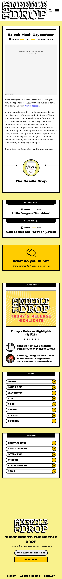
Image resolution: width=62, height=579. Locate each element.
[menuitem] (11, 576)
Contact (49, 576)
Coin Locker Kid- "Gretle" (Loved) (31, 232)
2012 (27, 39)
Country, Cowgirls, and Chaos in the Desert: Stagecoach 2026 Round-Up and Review (36, 358)
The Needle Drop (44, 39)
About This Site (30, 576)
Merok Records (32, 106)
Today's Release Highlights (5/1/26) (31, 333)
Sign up (11, 576)
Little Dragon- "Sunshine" (31, 213)
